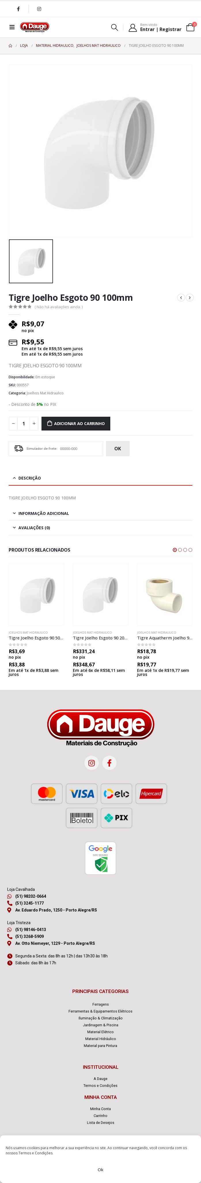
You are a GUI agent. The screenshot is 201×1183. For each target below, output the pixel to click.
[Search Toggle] (115, 27)
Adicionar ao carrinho (79, 423)
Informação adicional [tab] (43, 513)
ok (117, 448)
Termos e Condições (35, 1153)
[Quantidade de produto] (23, 423)
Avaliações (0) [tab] (34, 527)
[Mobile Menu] (12, 27)
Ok (100, 1169)
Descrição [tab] (29, 478)
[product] (36, 594)
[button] (174, 549)
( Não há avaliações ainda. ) (59, 306)
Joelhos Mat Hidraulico (45, 393)
